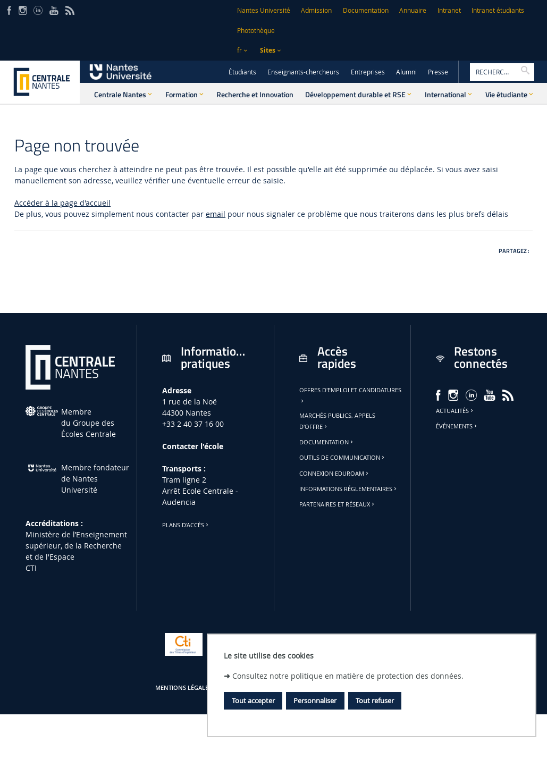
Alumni (406, 72)
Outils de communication (342, 457)
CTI (31, 568)
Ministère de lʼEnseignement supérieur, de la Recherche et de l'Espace (76, 545)
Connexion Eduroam (334, 473)
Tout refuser (375, 700)
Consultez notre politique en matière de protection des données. (348, 676)
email (215, 214)
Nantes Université (263, 10)
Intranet (449, 10)
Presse (438, 72)
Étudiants (242, 72)
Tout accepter (253, 700)
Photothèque (256, 31)
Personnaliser (314, 700)
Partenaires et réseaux (337, 504)
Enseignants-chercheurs (303, 72)
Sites (267, 50)
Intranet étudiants (498, 10)
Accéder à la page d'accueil (62, 203)
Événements (457, 426)
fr (239, 50)
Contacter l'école (192, 446)
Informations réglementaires (348, 489)
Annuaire (412, 10)
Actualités (455, 411)
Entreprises (368, 72)
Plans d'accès (186, 525)
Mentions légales (183, 687)
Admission (316, 10)
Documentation (366, 10)
